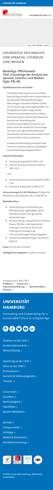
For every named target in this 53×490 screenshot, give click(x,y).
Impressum (22, 283)
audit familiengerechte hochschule (7, 460)
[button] (42, 3)
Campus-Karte (11, 427)
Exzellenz (8, 397)
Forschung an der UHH (16, 361)
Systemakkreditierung (38, 457)
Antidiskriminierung (14, 442)
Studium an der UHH (15, 340)
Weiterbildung (11, 350)
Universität (9, 392)
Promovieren (10, 371)
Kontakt (7, 422)
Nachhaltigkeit (11, 402)
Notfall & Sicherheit (14, 437)
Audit (16, 457)
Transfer (8, 381)
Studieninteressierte (15, 345)
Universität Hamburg (14, 3)
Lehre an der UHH (13, 366)
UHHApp (8, 432)
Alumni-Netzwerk (13, 412)
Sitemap (7, 289)
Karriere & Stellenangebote (19, 376)
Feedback (7, 283)
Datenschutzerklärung (14, 286)
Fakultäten (9, 407)
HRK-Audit (26, 459)
